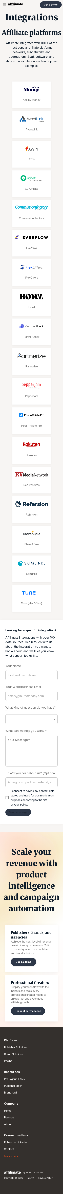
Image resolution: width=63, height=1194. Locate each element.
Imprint (30, 1177)
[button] (31, 719)
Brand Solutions (13, 1054)
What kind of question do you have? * (30, 709)
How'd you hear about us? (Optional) (30, 773)
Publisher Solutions (15, 1047)
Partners (9, 1117)
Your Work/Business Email (23, 686)
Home (7, 1110)
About (8, 1124)
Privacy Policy (45, 1177)
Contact (9, 1149)
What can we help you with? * (26, 730)
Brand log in (11, 1092)
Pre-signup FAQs (14, 1079)
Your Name (13, 666)
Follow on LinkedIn (15, 1142)
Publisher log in (13, 1085)
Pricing (8, 1061)
